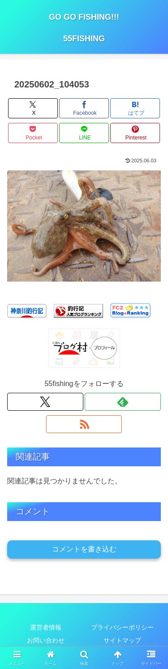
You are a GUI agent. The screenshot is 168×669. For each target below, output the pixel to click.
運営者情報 (45, 627)
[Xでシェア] (33, 108)
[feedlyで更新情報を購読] (123, 402)
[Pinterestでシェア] (135, 133)
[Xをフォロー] (45, 402)
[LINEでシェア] (84, 133)
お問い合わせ (46, 640)
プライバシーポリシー (122, 627)
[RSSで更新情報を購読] (84, 424)
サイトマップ (122, 640)
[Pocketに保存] (33, 133)
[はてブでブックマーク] (135, 108)
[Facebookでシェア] (84, 108)
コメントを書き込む (84, 549)
